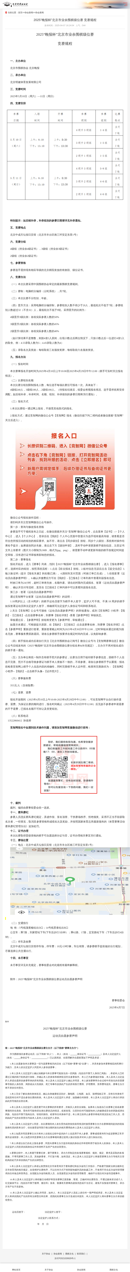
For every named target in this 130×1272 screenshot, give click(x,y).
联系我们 (81, 1254)
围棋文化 (69, 1254)
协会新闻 (29, 12)
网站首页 (16, 1268)
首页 (20, 12)
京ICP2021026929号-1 (64, 1258)
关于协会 (46, 1254)
